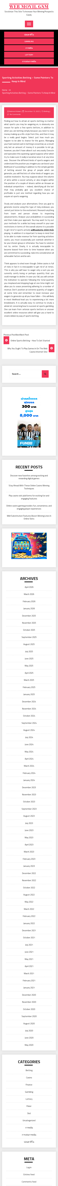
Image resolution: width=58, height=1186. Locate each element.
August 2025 (29, 644)
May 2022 (29, 901)
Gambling (29, 41)
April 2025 (29, 672)
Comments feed (29, 1181)
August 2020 (29, 1023)
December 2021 (29, 930)
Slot (29, 1113)
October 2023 (29, 801)
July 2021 (29, 944)
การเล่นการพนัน (29, 61)
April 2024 (29, 758)
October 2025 (29, 629)
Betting (46, 111)
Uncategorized (29, 1120)
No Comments (15, 114)
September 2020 (29, 1016)
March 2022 (29, 909)
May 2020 (29, 1045)
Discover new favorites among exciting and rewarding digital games (29, 477)
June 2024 (29, 744)
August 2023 (29, 816)
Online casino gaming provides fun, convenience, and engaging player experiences (29, 507)
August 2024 (29, 730)
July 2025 (29, 651)
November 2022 (29, 880)
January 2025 (29, 694)
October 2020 (29, 1009)
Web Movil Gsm (29, 6)
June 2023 (29, 830)
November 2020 (29, 1002)
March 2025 (29, 680)
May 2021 (29, 959)
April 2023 (29, 844)
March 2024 (29, 765)
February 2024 (29, 773)
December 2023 (29, 787)
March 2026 (29, 594)
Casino (29, 1077)
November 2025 (29, 622)
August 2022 (29, 894)
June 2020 (29, 1037)
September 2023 (29, 808)
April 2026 (29, 587)
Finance (29, 1084)
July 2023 (29, 823)
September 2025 (29, 637)
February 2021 (29, 980)
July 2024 (29, 737)
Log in (29, 1167)
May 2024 (29, 751)
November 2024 (29, 708)
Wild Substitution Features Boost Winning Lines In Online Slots (29, 517)
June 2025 (29, 658)
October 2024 (29, 715)
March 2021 (29, 973)
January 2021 (29, 987)
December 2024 (29, 701)
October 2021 (29, 937)
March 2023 (29, 851)
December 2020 (29, 994)
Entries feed (29, 1174)
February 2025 (29, 687)
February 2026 (29, 601)
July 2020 (29, 1030)
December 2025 (29, 615)
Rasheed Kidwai (15, 111)
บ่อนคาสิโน (29, 34)
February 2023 (29, 858)
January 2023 (29, 866)
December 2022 (29, 873)
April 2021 (29, 966)
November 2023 (29, 794)
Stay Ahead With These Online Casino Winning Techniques (29, 487)
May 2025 (29, 665)
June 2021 (29, 951)
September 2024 (29, 723)
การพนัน (29, 48)
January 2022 (29, 923)
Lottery (29, 54)
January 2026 (29, 608)
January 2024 (29, 780)
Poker (29, 1106)
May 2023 (29, 837)
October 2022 (29, 887)
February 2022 (29, 916)
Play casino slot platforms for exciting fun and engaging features (29, 497)
